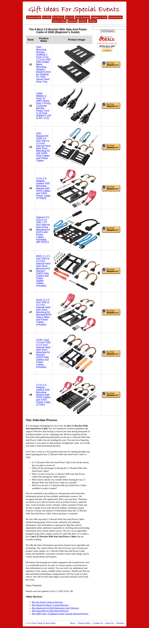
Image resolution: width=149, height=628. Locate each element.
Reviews (120, 623)
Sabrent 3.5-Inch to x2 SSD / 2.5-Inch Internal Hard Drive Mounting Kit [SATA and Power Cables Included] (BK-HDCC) (43, 229)
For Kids (70, 17)
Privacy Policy (84, 623)
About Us (110, 623)
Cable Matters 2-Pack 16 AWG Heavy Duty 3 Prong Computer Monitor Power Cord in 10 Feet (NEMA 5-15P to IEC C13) (43, 105)
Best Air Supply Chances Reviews (47, 602)
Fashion (82, 21)
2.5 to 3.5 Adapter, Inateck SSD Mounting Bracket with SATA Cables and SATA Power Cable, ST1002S (43, 188)
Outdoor (92, 21)
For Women (58, 17)
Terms (72, 623)
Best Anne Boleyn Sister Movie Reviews (50, 611)
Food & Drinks (115, 17)
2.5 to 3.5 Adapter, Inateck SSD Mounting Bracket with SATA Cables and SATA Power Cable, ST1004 (43, 395)
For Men (47, 17)
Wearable (72, 21)
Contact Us (98, 623)
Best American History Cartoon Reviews (50, 605)
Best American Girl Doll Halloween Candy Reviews (55, 608)
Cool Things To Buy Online (43, 623)
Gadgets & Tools (99, 17)
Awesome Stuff (34, 17)
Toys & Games (82, 17)
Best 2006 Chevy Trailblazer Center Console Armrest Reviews (60, 613)
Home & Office (59, 21)
